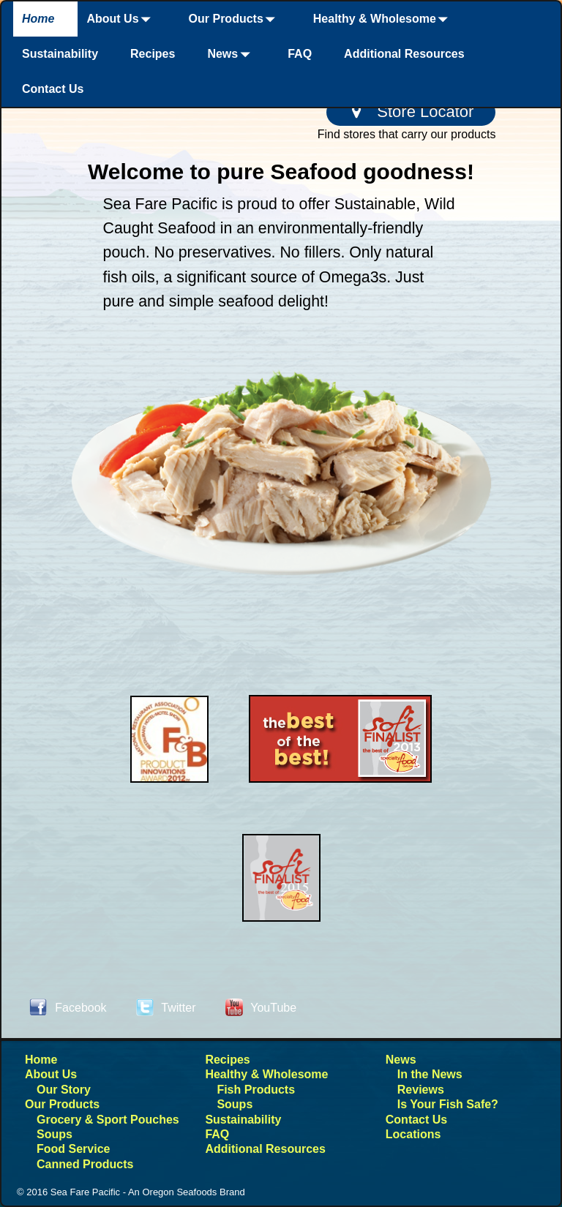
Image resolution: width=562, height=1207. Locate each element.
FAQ (300, 54)
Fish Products (256, 1089)
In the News (429, 1074)
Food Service (73, 1149)
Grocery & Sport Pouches (108, 1119)
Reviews (420, 1089)
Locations (413, 1134)
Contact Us (52, 89)
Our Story (64, 1089)
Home (38, 18)
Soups (54, 1134)
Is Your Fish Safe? (447, 1104)
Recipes (152, 54)
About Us (121, 19)
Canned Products (85, 1164)
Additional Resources (404, 54)
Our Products (235, 19)
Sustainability (60, 54)
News (231, 54)
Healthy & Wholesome (383, 19)
